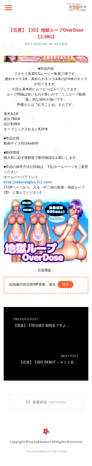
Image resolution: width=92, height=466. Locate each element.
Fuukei (62, 451)
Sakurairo (44, 451)
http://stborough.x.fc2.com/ (28, 182)
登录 (65, 284)
